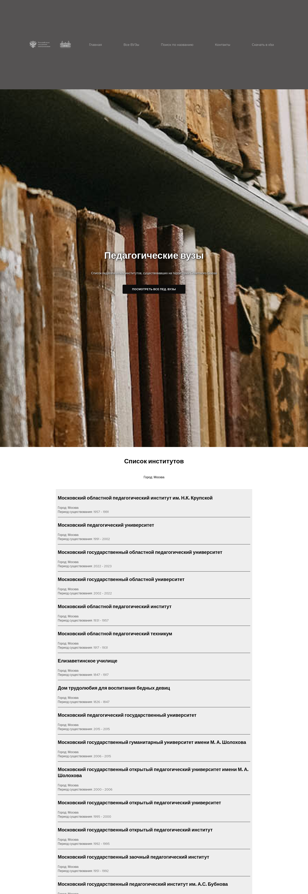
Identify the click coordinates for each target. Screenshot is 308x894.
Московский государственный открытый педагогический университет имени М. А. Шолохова (153, 772)
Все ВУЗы (131, 45)
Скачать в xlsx (263, 45)
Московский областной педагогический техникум (115, 634)
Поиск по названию (177, 45)
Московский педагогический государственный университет (127, 715)
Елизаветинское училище (87, 661)
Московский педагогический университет (106, 525)
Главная (95, 45)
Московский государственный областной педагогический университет (140, 552)
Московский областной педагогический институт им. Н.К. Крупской (135, 498)
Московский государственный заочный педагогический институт (133, 857)
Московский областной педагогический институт (114, 606)
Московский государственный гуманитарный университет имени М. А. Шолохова (152, 742)
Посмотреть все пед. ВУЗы (154, 289)
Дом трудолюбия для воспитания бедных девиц (114, 688)
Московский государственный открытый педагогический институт (135, 830)
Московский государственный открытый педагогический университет (139, 803)
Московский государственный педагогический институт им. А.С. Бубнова (143, 884)
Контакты (222, 45)
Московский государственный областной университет (121, 579)
